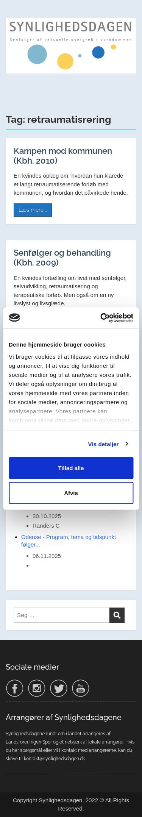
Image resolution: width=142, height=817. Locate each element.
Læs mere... (33, 210)
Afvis (71, 492)
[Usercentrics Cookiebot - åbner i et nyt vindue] (101, 318)
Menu (14, 13)
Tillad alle (71, 468)
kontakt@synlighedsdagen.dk (54, 758)
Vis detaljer (103, 444)
